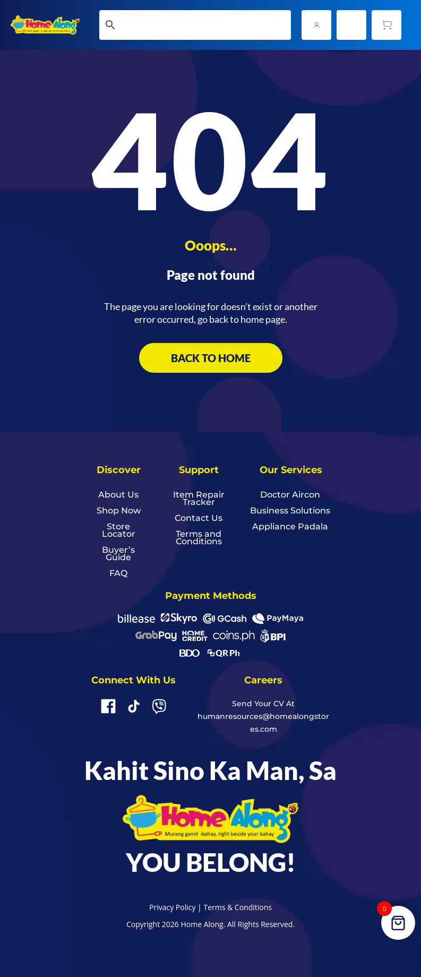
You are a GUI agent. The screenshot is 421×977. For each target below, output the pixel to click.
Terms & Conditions (237, 907)
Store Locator (118, 531)
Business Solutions (290, 511)
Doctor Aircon (290, 495)
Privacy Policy (172, 907)
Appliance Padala (290, 527)
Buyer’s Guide (118, 554)
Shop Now (119, 511)
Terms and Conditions (199, 538)
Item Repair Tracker (199, 499)
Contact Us (198, 519)
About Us (118, 495)
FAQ (118, 574)
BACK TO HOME (211, 358)
